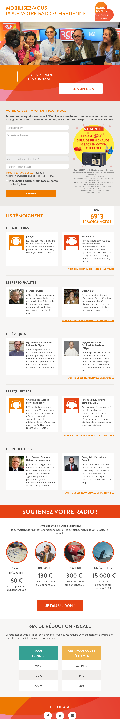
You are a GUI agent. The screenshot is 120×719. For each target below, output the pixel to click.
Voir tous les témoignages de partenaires (89, 481)
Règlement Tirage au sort (60, 712)
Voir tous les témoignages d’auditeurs (91, 257)
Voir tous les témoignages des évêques (91, 366)
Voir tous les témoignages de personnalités (88, 309)
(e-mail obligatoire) (34, 171)
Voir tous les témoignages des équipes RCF (89, 424)
